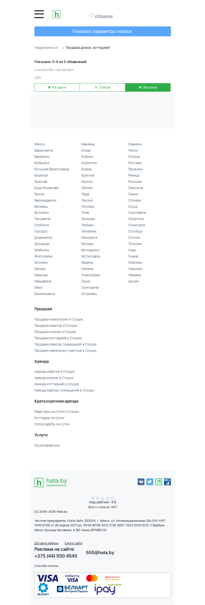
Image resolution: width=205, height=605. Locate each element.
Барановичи (43, 150)
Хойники (135, 263)
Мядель (87, 263)
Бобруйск (41, 163)
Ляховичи (88, 231)
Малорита (89, 238)
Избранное (92, 15)
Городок (40, 231)
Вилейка (40, 207)
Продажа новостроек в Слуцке (58, 319)
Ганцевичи (42, 219)
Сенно (133, 194)
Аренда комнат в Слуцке (53, 378)
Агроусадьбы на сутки (51, 424)
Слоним (134, 200)
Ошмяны (135, 144)
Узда (132, 250)
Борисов (41, 175)
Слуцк (133, 207)
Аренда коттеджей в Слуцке (56, 384)
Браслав (40, 182)
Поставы (135, 163)
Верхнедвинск (45, 200)
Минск (39, 144)
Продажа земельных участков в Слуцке (65, 351)
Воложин (41, 213)
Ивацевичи (42, 281)
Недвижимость (46, 48)
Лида (85, 194)
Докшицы (41, 244)
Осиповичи (90, 288)
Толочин (135, 244)
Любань (87, 225)
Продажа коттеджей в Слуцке (57, 338)
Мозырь (87, 244)
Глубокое (41, 225)
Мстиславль (90, 256)
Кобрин (87, 157)
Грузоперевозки (47, 445)
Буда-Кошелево (46, 188)
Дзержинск (43, 238)
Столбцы (135, 231)
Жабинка (41, 250)
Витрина (148, 87)
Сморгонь (136, 219)
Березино (41, 157)
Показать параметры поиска (102, 31)
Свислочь (135, 188)
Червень (134, 275)
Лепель (87, 188)
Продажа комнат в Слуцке (55, 332)
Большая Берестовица (51, 169)
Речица (133, 175)
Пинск (133, 150)
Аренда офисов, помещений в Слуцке (64, 390)
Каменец (88, 144)
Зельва (39, 269)
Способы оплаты (46, 566)
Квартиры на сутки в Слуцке (56, 412)
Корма (86, 169)
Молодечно (90, 250)
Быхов (39, 194)
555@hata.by (100, 552)
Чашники (135, 269)
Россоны (135, 182)
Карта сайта (73, 543)
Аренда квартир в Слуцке (54, 372)
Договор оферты (46, 543)
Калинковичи (44, 294)
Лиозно (87, 200)
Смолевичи (137, 213)
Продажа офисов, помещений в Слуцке (65, 344)
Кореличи (89, 163)
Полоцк (134, 157)
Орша (85, 281)
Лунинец (88, 219)
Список (103, 87)
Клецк (86, 150)
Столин (134, 238)
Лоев (85, 213)
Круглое (87, 175)
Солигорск (136, 225)
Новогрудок (90, 275)
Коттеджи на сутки (49, 418)
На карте (57, 87)
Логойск (87, 207)
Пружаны (135, 169)
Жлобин (41, 263)
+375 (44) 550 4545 (55, 556)
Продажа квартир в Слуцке (55, 326)
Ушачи (133, 256)
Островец (89, 294)
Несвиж (87, 269)
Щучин (133, 281)
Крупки (87, 182)
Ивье (38, 288)
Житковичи (43, 256)
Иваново (41, 275)
